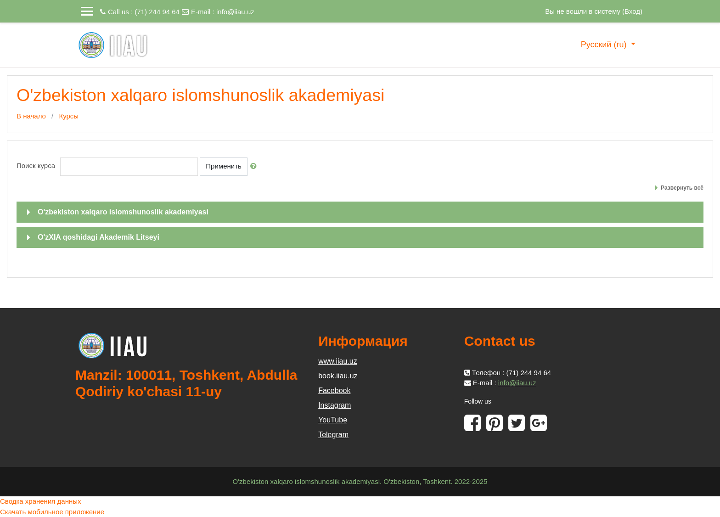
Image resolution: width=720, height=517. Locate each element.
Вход (632, 11)
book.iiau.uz (337, 376)
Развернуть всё (682, 188)
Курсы (69, 116)
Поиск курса (36, 165)
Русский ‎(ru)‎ (605, 44)
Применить (224, 166)
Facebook (334, 390)
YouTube (332, 420)
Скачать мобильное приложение (52, 512)
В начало (31, 116)
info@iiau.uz (235, 12)
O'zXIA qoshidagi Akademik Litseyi (98, 237)
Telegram (333, 434)
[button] (255, 166)
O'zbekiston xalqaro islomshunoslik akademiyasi (123, 212)
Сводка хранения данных (40, 501)
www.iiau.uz (337, 361)
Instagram (334, 405)
